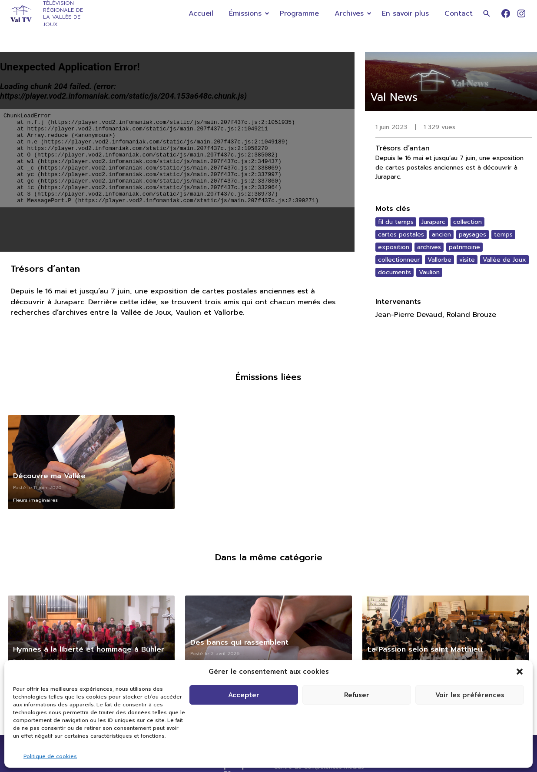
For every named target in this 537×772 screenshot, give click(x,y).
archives (429, 247)
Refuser (356, 695)
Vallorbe (439, 259)
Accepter (243, 695)
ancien (441, 234)
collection (467, 221)
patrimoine (464, 247)
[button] (519, 671)
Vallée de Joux (504, 259)
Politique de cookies (50, 756)
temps (503, 234)
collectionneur (399, 259)
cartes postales (401, 234)
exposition (393, 247)
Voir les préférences (469, 695)
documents (394, 272)
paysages (472, 234)
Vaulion (429, 272)
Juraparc (433, 221)
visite (467, 259)
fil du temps (396, 221)
